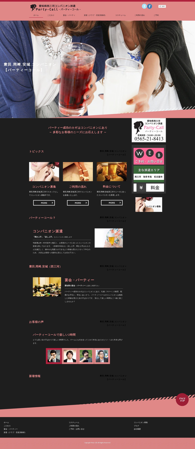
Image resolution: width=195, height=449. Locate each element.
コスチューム (120, 15)
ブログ (136, 426)
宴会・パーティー (11, 429)
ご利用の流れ (139, 15)
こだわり (50, 15)
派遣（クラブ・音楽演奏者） (95, 15)
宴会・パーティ (69, 15)
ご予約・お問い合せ (76, 429)
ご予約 (156, 15)
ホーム (36, 15)
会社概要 (137, 429)
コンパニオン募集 (141, 422)
